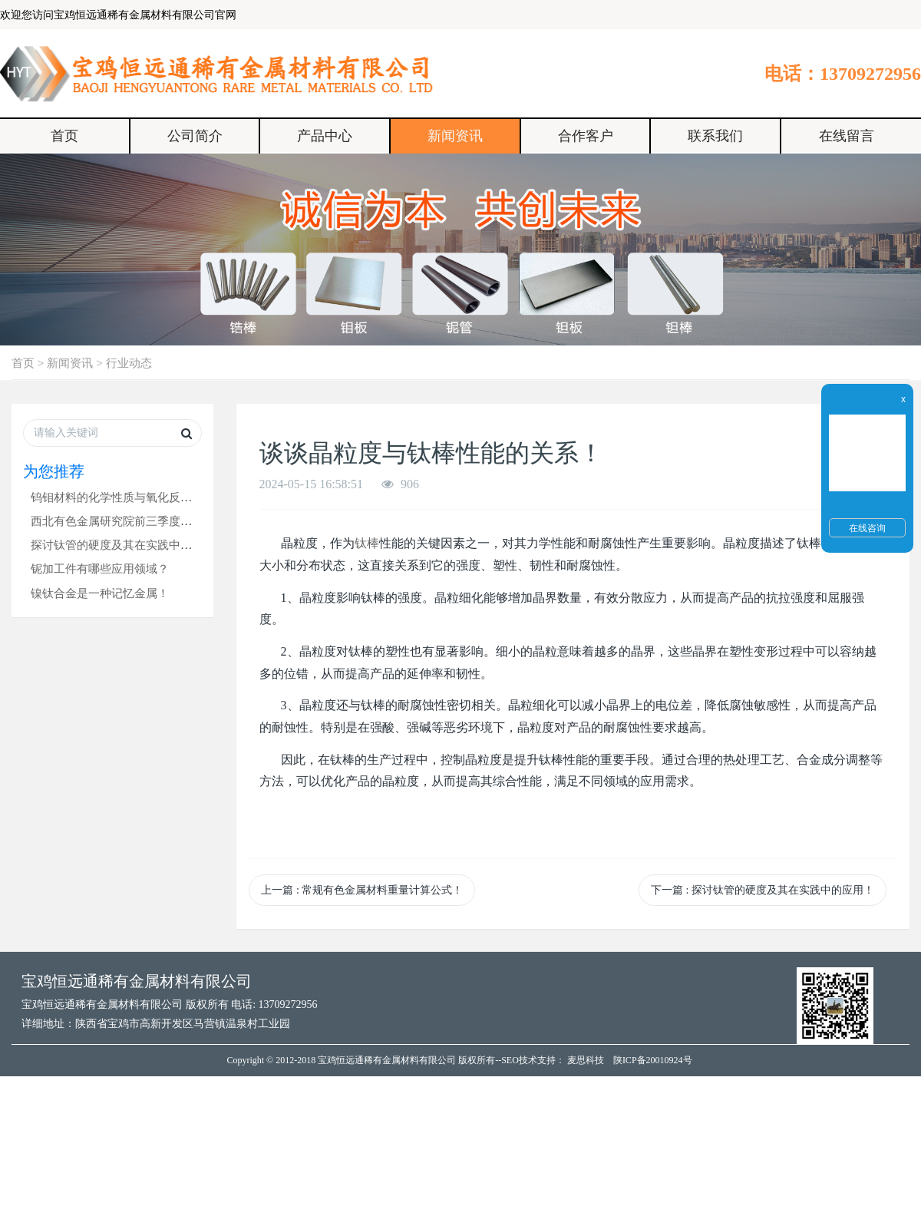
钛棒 (367, 543)
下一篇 (762, 890)
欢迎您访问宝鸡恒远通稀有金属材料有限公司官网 (118, 15)
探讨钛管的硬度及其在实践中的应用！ (128, 544)
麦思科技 (585, 1060)
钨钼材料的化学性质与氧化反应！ (117, 497)
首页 (64, 136)
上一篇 (362, 890)
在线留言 (846, 136)
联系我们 (715, 136)
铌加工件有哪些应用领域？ (100, 568)
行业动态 (129, 362)
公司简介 (195, 136)
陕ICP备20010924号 (652, 1060)
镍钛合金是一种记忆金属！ (100, 593)
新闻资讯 (455, 136)
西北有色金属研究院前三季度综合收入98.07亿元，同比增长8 (185, 520)
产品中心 (324, 136)
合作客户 (585, 136)
